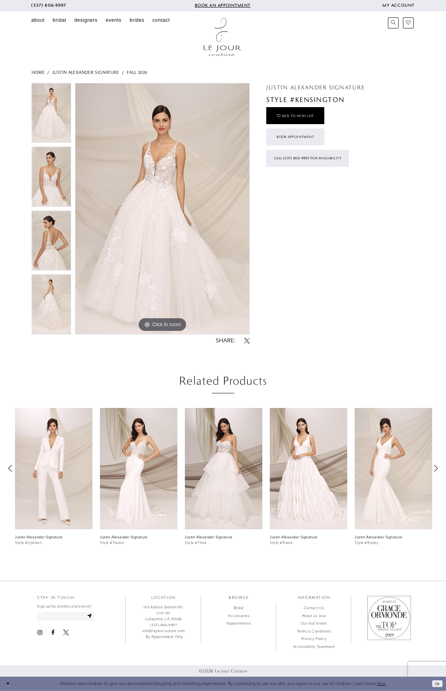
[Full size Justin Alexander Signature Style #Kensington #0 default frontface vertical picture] (162, 208)
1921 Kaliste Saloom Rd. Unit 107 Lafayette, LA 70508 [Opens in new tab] (163, 613)
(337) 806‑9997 (163, 625)
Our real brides (314, 623)
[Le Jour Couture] (222, 36)
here (381, 683)
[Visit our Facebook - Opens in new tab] (53, 634)
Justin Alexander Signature (85, 72)
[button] (398, 5)
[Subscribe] (98, 617)
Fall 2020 (137, 72)
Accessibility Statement (314, 647)
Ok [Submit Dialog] (436, 683)
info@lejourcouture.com (163, 631)
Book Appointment (300, 142)
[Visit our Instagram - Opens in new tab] (40, 634)
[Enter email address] (70, 617)
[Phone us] (49, 5)
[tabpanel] (52, 115)
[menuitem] (49, 5)
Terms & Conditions (314, 631)
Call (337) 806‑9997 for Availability (314, 167)
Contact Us (314, 608)
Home (38, 72)
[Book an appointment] (222, 5)
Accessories (238, 616)
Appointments (238, 623)
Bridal (239, 608)
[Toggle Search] (393, 22)
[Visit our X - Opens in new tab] (66, 634)
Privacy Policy (314, 639)
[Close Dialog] (8, 684)
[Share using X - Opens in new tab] (247, 341)
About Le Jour (314, 616)
